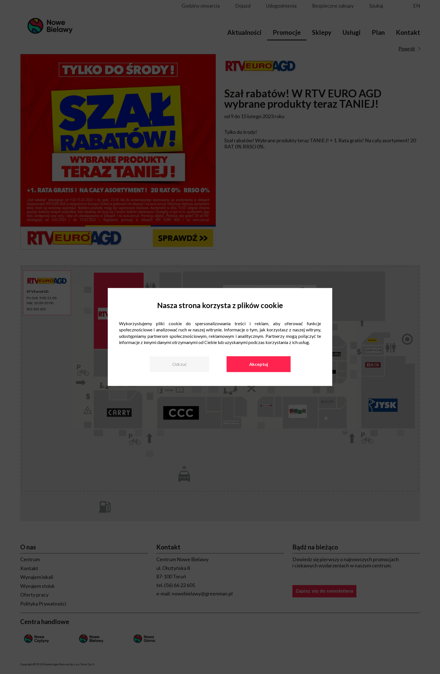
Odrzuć (179, 364)
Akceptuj (258, 364)
